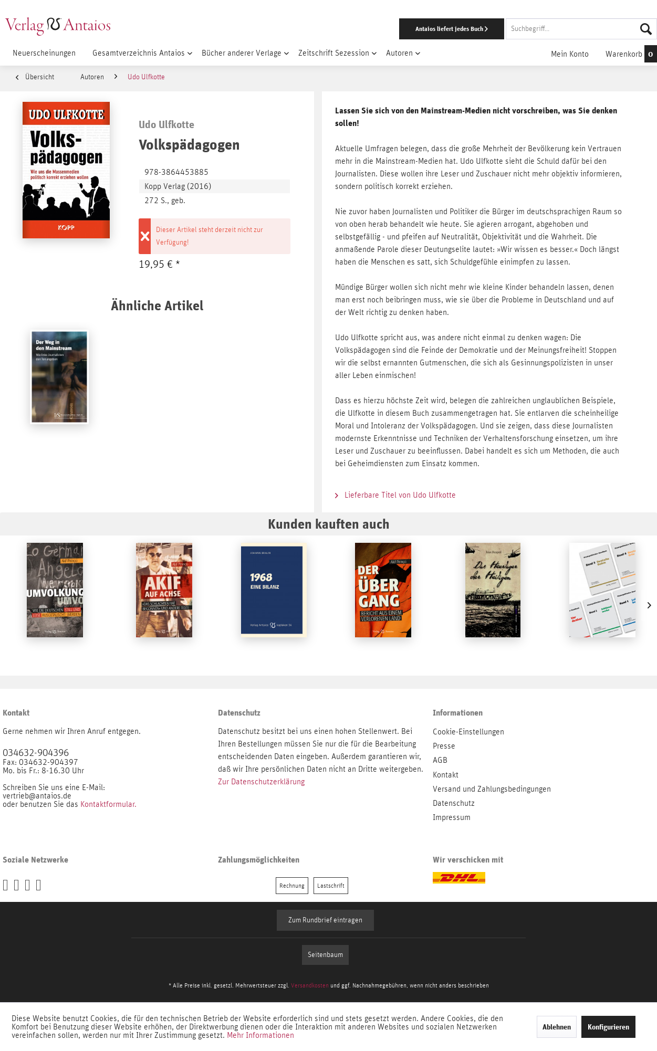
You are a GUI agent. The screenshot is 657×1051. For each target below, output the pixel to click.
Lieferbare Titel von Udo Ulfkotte (395, 495)
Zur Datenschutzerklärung (261, 781)
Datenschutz (454, 803)
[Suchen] (646, 28)
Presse (444, 746)
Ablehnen (557, 1027)
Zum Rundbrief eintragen (325, 920)
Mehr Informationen (260, 1035)
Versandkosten (310, 985)
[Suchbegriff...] (581, 28)
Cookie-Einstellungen (468, 732)
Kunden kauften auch (329, 524)
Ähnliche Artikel (157, 305)
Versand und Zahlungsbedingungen (492, 789)
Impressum (452, 817)
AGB (440, 760)
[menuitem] (427, 28)
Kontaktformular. (108, 804)
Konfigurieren (608, 1027)
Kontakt (445, 775)
